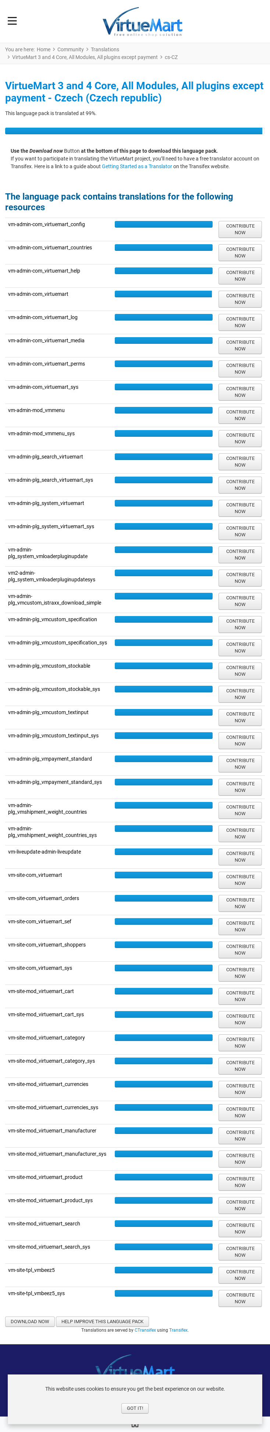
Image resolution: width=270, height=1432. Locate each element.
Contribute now (240, 229)
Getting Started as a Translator (137, 166)
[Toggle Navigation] (12, 21)
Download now (30, 1321)
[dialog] (135, 1399)
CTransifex (145, 1330)
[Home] (135, 1424)
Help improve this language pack (102, 1321)
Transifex (178, 1330)
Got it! (135, 1408)
